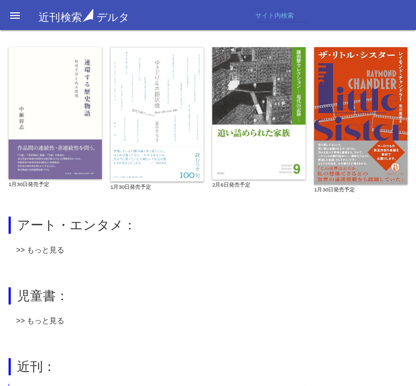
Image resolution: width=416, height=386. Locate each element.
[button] (15, 15)
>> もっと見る (40, 250)
